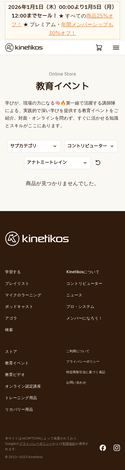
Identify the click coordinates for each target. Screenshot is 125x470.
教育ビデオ (15, 375)
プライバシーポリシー (82, 361)
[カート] (98, 48)
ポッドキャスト (19, 307)
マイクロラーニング (23, 295)
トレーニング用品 (21, 398)
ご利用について (77, 351)
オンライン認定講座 (23, 386)
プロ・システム (80, 307)
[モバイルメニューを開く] (116, 48)
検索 (9, 330)
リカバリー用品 (19, 409)
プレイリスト (17, 283)
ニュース (74, 295)
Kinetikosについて (83, 272)
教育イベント (17, 363)
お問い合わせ (76, 382)
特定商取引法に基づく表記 (85, 372)
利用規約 (69, 443)
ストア (11, 352)
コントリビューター (84, 283)
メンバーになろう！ (84, 318)
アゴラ (11, 318)
